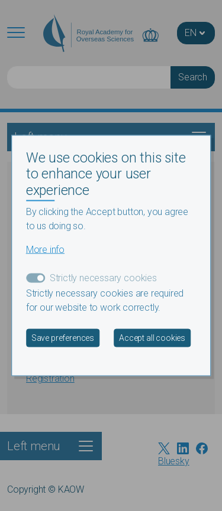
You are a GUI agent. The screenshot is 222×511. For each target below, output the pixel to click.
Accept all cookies (152, 338)
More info (45, 249)
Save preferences (62, 338)
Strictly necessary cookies (103, 278)
